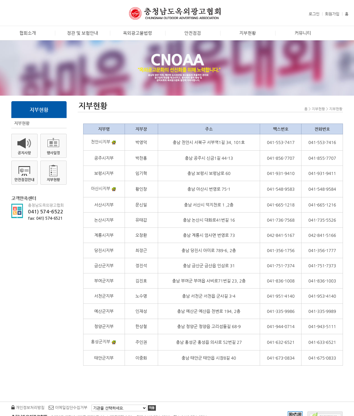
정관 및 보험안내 (82, 33)
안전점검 (192, 33)
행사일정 (53, 153)
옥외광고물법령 (137, 33)
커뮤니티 (303, 33)
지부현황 (247, 33)
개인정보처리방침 (27, 407)
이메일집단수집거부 (68, 407)
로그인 (314, 14)
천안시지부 (104, 141)
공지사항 (24, 153)
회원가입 (332, 14)
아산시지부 (104, 188)
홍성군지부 (104, 341)
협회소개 (27, 33)
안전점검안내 (24, 179)
